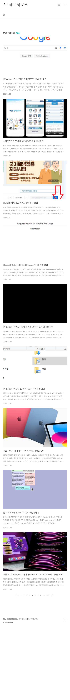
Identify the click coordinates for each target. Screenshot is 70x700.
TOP (65, 692)
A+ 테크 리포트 (15, 5)
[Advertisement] (35, 45)
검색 (59, 5)
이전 (17, 631)
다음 (52, 631)
